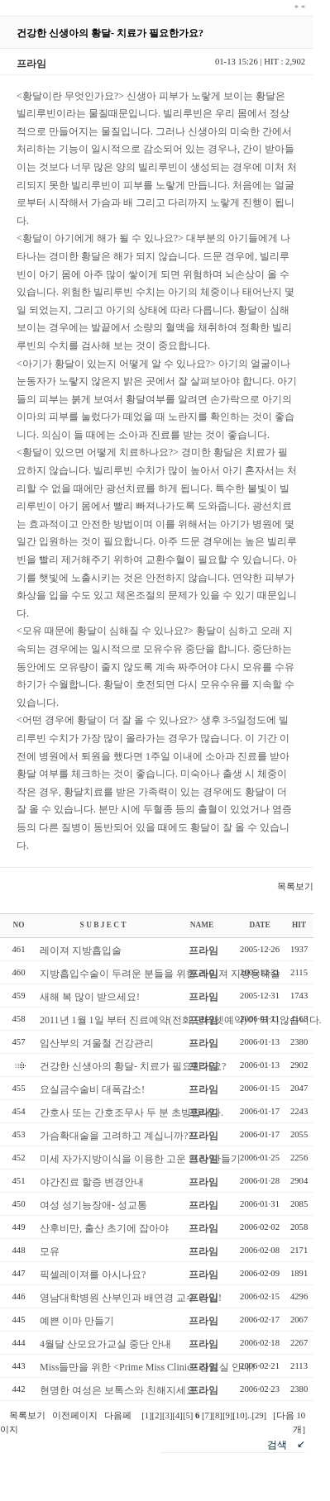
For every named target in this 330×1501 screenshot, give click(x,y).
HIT (299, 925)
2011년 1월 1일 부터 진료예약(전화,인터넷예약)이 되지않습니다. (181, 1020)
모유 (50, 1251)
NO (19, 925)
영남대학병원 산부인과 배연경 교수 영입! (131, 1297)
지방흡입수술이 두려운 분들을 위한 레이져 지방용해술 (160, 973)
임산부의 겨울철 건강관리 (97, 1043)
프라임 (203, 950)
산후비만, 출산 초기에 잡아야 (104, 1228)
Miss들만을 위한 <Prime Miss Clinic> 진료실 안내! (147, 1367)
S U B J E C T (103, 925)
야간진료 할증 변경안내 (92, 1182)
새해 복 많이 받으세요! (90, 997)
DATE (259, 925)
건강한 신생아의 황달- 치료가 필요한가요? (133, 1066)
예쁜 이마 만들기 (77, 1321)
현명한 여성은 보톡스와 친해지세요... (121, 1390)
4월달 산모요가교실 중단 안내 (105, 1344)
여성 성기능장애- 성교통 (93, 1205)
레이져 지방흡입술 (81, 950)
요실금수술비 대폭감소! (92, 1089)
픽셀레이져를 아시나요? (93, 1274)
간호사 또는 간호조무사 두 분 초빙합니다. (131, 1112)
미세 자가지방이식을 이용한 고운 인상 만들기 (140, 1159)
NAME (202, 925)
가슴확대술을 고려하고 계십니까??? (118, 1135)
